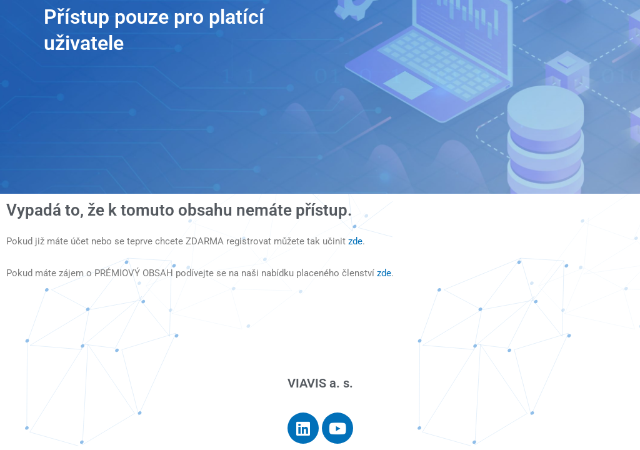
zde (355, 241)
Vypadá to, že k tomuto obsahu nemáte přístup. (179, 210)
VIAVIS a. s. (320, 383)
